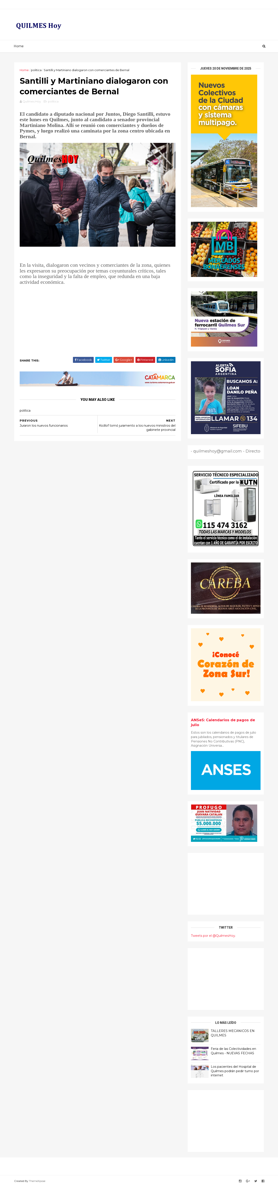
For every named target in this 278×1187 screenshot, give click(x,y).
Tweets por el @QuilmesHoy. (213, 936)
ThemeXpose (37, 1181)
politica (36, 70)
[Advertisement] (97, 319)
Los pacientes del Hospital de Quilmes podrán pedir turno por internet (235, 1071)
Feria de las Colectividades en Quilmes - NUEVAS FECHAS (233, 1051)
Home (19, 46)
